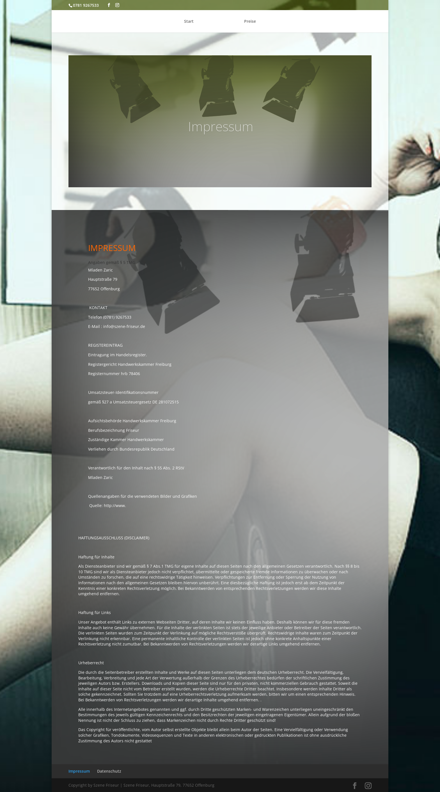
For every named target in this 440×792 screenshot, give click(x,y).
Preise (250, 21)
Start (189, 21)
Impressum (79, 771)
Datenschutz (109, 771)
